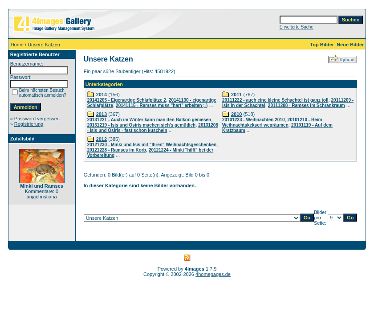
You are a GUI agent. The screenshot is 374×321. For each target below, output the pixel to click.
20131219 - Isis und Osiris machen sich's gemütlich (141, 125)
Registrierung (28, 124)
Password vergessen (37, 118)
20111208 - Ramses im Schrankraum (306, 105)
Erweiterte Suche (296, 27)
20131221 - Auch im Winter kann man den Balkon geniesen (149, 119)
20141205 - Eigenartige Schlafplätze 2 (126, 100)
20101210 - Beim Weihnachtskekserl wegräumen (272, 122)
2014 (101, 94)
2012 (101, 139)
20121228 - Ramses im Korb (116, 150)
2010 (236, 114)
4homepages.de (213, 274)
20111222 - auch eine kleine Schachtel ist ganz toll (275, 100)
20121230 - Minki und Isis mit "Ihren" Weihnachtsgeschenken (152, 144)
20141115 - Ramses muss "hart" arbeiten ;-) (161, 105)
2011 (236, 94)
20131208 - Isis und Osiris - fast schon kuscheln (152, 128)
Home (17, 44)
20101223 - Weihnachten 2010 (253, 119)
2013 (101, 114)
